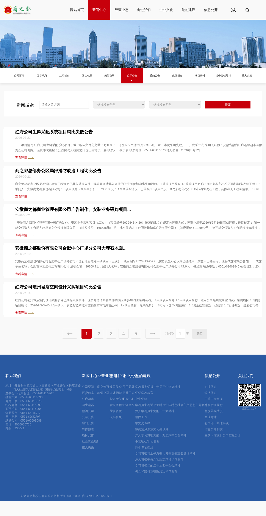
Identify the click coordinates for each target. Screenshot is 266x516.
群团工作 (141, 432)
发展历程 (116, 420)
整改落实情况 (214, 426)
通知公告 (162, 75)
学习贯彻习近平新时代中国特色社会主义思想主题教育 (171, 420)
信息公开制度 (214, 444)
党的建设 (188, 10)
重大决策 (12, 90)
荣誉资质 (116, 426)
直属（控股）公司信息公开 (223, 450)
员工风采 (128, 402)
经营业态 (121, 10)
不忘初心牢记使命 (147, 456)
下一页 (152, 349)
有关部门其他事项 (217, 438)
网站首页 (77, 10)
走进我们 (144, 10)
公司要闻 (12, 75)
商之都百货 (104, 402)
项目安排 (211, 75)
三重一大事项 (214, 414)
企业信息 (211, 402)
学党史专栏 (142, 438)
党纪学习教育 (144, 408)
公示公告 (137, 75)
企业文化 (166, 10)
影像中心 (128, 414)
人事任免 (116, 432)
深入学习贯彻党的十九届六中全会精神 (160, 450)
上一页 (69, 349)
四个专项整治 (144, 462)
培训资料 (128, 420)
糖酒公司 (112, 75)
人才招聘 (116, 408)
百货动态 (37, 75)
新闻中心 (99, 10)
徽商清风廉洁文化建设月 (151, 444)
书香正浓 (128, 408)
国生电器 (87, 75)
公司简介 (116, 402)
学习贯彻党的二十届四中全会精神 (157, 480)
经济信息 (211, 408)
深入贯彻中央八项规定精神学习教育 (159, 474)
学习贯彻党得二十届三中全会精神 (157, 402)
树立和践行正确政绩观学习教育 (156, 486)
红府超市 (62, 75)
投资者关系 (117, 414)
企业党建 (141, 414)
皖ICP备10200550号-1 (97, 511)
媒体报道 (186, 75)
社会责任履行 (239, 75)
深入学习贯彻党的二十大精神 (154, 426)
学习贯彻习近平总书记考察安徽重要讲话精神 (165, 468)
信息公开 (211, 10)
